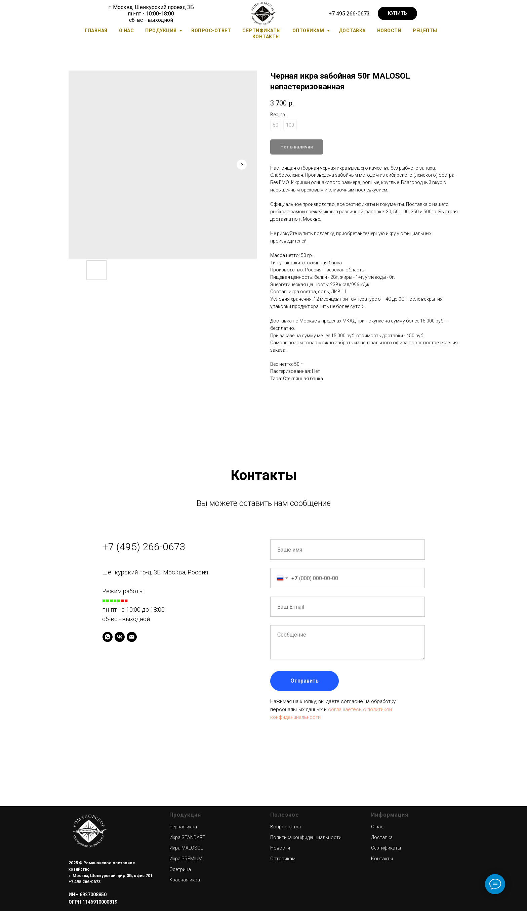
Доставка (352, 30)
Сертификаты (261, 30)
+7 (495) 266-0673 (144, 547)
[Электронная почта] (132, 637)
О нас (126, 30)
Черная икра (183, 826)
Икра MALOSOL (186, 848)
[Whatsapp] (108, 637)
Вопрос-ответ (211, 30)
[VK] (120, 637)
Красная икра (184, 879)
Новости (389, 30)
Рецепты (425, 30)
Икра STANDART (187, 837)
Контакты (266, 36)
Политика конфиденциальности (305, 837)
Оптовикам (308, 30)
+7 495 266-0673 (349, 13)
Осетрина (180, 869)
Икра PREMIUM (185, 858)
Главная (96, 30)
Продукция (161, 30)
